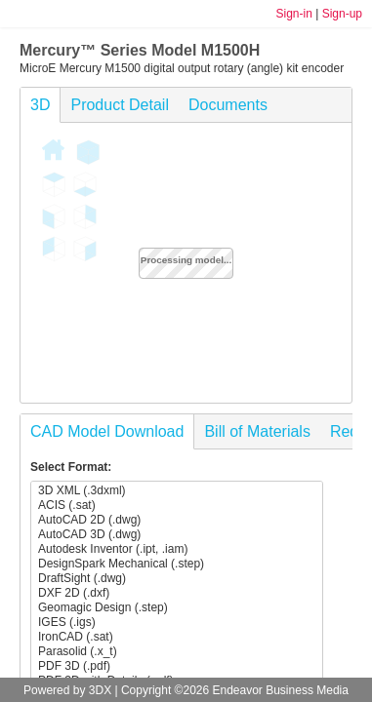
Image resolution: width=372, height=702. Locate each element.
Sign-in (293, 13)
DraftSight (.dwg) (176, 578)
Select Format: (70, 467)
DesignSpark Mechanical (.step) (176, 564)
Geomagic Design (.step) (176, 608)
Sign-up (342, 13)
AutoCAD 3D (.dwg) (176, 534)
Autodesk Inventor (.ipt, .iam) (176, 549)
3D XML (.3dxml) (176, 491)
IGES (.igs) (176, 622)
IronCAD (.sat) (176, 637)
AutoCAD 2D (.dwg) (176, 520)
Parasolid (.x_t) (176, 651)
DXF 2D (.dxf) (176, 593)
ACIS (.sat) (176, 505)
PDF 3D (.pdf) (176, 666)
